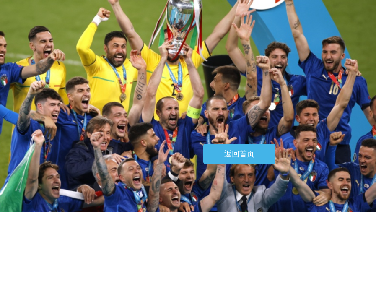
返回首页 (239, 154)
